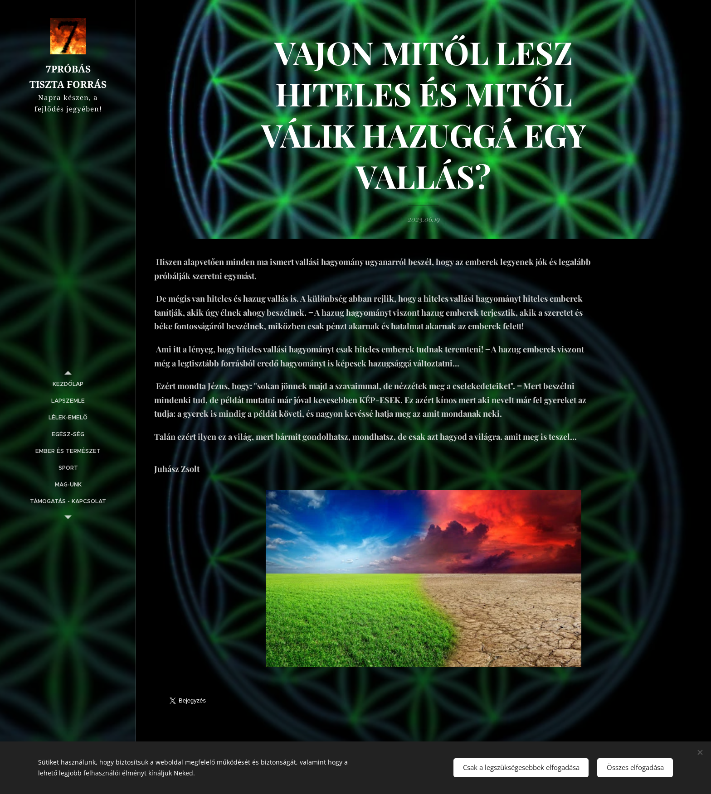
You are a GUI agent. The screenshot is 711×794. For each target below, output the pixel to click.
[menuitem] (68, 384)
